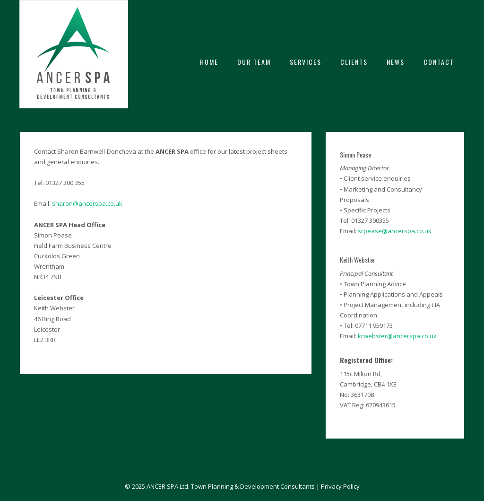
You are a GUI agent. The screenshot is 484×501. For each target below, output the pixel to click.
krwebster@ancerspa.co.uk (397, 336)
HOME (209, 62)
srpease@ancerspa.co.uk (395, 231)
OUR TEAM (254, 62)
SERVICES (305, 62)
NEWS (396, 62)
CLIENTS (354, 62)
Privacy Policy (340, 486)
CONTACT (439, 62)
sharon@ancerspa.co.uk (87, 203)
